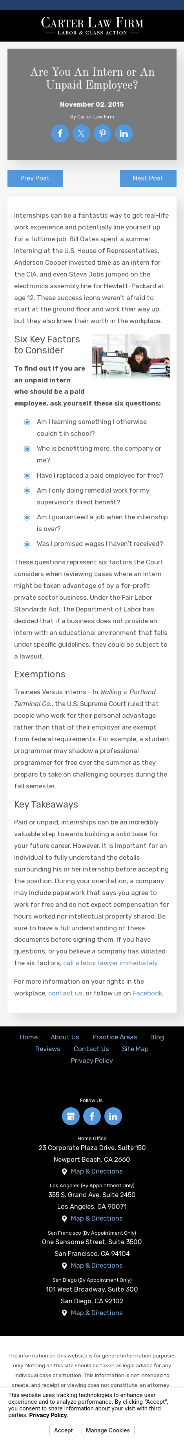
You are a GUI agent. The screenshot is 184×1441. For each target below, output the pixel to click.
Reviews (47, 1049)
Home (29, 1037)
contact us (65, 993)
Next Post (148, 178)
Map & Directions (97, 1171)
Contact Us (91, 1049)
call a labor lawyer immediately (110, 963)
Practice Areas (115, 1037)
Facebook (147, 993)
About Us (65, 1037)
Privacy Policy (92, 1060)
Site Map (135, 1049)
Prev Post (35, 178)
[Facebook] (92, 1116)
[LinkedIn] (113, 1116)
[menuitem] (28, 1037)
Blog (157, 1037)
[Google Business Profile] (71, 1116)
